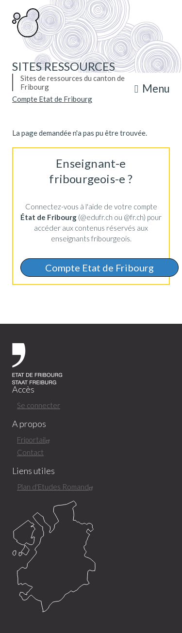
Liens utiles (33, 471)
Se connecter (38, 405)
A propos (29, 424)
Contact (30, 452)
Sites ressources (63, 66)
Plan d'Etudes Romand (56, 486)
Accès (23, 389)
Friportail (34, 439)
